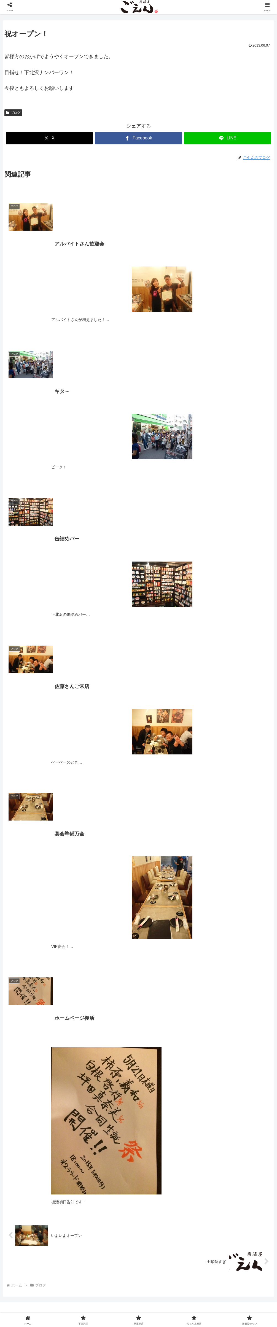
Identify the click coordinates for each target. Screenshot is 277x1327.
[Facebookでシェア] (138, 138)
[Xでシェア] (49, 138)
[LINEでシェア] (227, 138)
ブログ (13, 113)
